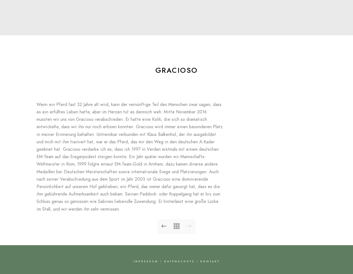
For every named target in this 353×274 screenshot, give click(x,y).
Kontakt (267, 28)
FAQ (243, 28)
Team (150, 28)
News (198, 28)
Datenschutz (179, 261)
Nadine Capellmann (176, 15)
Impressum (145, 261)
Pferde (174, 28)
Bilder (221, 28)
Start (89, 28)
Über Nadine (119, 28)
